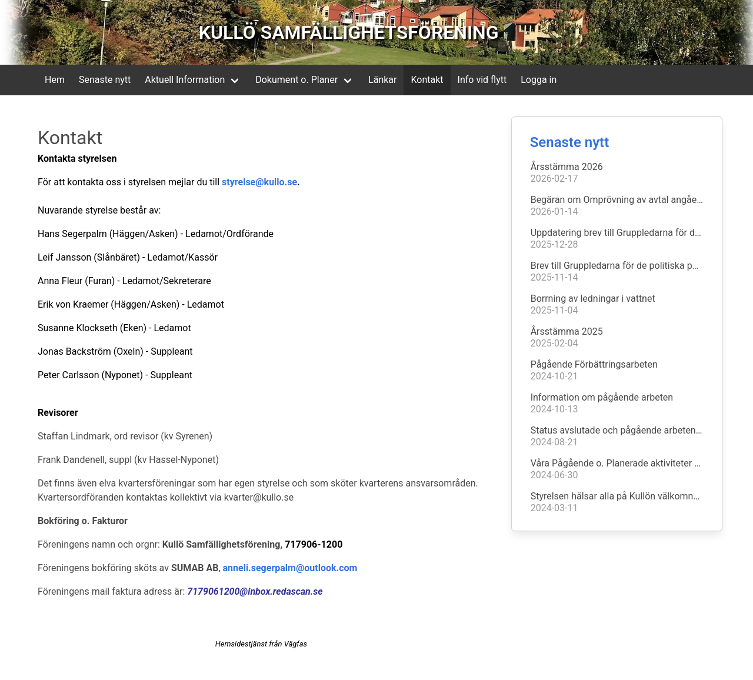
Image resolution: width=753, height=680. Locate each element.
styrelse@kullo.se (259, 182)
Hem (55, 79)
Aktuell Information (185, 79)
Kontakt (427, 79)
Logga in (539, 79)
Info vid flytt (482, 79)
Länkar (382, 79)
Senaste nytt (105, 79)
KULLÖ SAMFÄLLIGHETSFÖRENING (349, 32)
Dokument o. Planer (296, 79)
